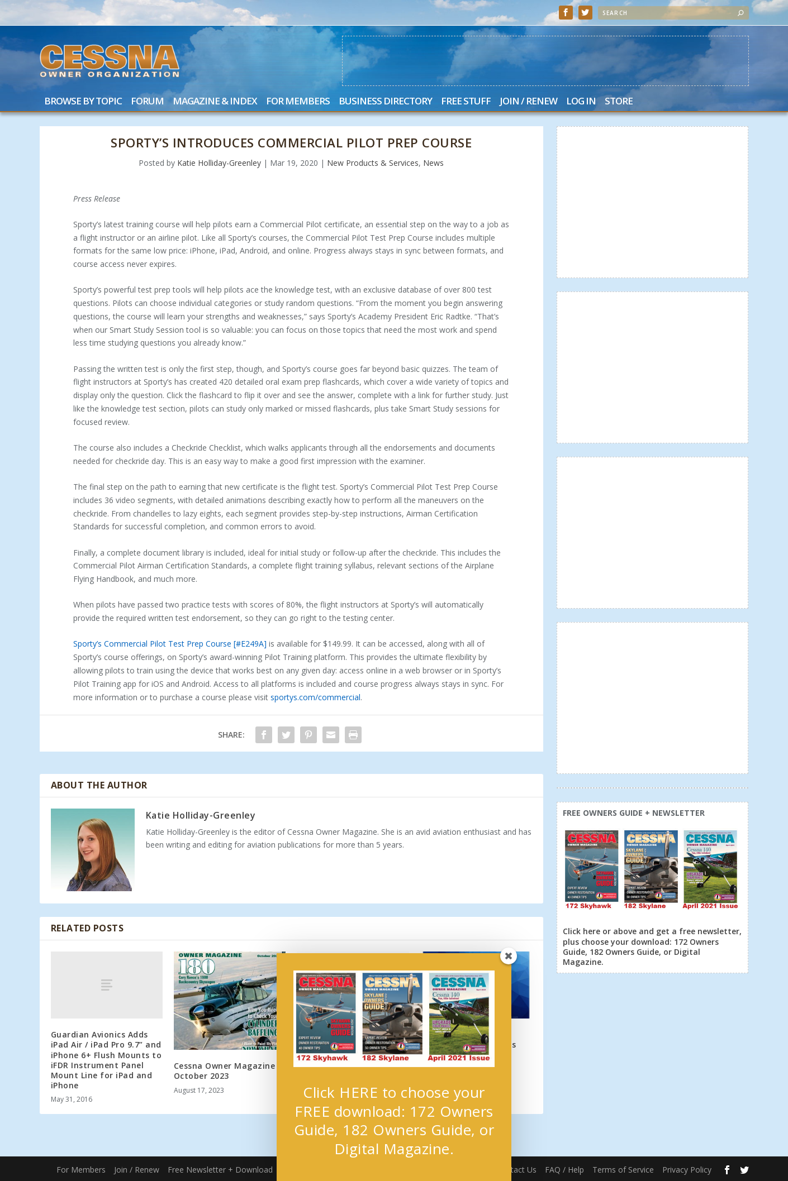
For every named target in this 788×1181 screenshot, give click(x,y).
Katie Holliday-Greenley (219, 162)
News (433, 162)
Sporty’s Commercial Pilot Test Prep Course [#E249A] (170, 643)
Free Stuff (466, 102)
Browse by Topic (83, 102)
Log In (581, 102)
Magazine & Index (215, 102)
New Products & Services (373, 162)
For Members (298, 102)
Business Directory (385, 102)
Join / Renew (528, 102)
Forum (147, 102)
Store (619, 102)
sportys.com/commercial (315, 697)
